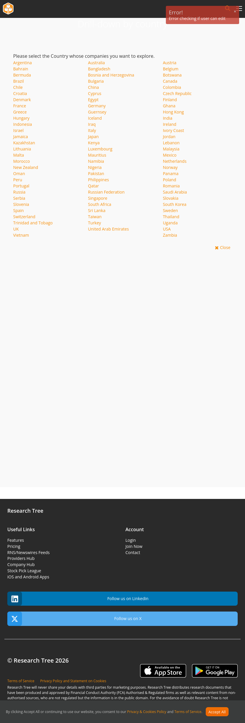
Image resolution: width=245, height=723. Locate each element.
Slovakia (170, 198)
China (93, 87)
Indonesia (22, 124)
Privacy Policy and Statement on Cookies (73, 680)
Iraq (92, 124)
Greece (20, 112)
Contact (132, 552)
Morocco (21, 161)
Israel (18, 130)
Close (225, 247)
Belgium (170, 69)
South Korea (174, 204)
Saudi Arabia (175, 192)
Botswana (172, 75)
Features (15, 540)
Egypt (93, 99)
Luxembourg (100, 149)
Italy (92, 130)
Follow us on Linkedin (78, 599)
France (19, 106)
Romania (171, 186)
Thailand (171, 216)
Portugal (21, 186)
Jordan (169, 136)
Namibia (96, 161)
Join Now (133, 546)
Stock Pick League (24, 570)
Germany (97, 106)
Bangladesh (99, 69)
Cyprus (94, 93)
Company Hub (21, 564)
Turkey (94, 223)
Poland (169, 179)
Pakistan (96, 173)
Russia (19, 192)
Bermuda (22, 75)
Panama (170, 173)
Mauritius (97, 155)
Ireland (169, 124)
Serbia (19, 198)
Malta (18, 155)
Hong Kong (173, 112)
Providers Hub (21, 558)
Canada (170, 81)
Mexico (169, 155)
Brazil (18, 81)
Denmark (22, 99)
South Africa (99, 204)
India (167, 118)
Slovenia (21, 204)
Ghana (169, 106)
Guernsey (97, 112)
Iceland (95, 118)
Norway (170, 167)
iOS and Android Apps (28, 577)
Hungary (21, 118)
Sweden (170, 210)
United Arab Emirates (108, 229)
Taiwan (94, 216)
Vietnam (21, 235)
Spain (18, 210)
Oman (19, 173)
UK (16, 229)
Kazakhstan (24, 142)
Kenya (94, 142)
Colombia (172, 87)
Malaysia (171, 149)
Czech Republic (177, 93)
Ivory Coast (173, 130)
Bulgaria (96, 81)
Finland (170, 99)
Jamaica (20, 136)
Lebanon (171, 142)
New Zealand (25, 167)
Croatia (20, 93)
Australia (96, 62)
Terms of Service (187, 712)
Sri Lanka (96, 210)
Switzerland (24, 216)
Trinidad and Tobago (33, 223)
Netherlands (175, 161)
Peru (17, 179)
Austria (169, 62)
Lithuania (22, 149)
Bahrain (20, 69)
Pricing (13, 546)
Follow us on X (74, 619)
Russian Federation (106, 192)
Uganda (170, 223)
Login (130, 540)
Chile (18, 87)
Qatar (93, 186)
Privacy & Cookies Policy (146, 712)
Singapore (97, 198)
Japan (93, 136)
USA (167, 229)
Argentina (22, 62)
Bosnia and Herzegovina (111, 75)
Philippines (98, 179)
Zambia (170, 235)
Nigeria (95, 167)
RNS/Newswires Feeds (28, 552)
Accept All (217, 711)
